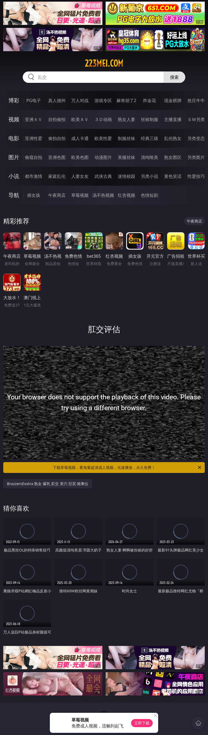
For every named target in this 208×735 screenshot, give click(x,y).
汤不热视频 (103, 195)
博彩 (13, 100)
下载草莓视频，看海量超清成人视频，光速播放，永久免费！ (127, 467)
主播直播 (172, 119)
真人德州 (57, 100)
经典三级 (149, 138)
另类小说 (149, 176)
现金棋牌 (172, 100)
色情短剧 (149, 195)
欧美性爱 (103, 138)
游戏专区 (103, 100)
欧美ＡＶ (80, 119)
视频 (13, 119)
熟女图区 (172, 157)
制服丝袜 (126, 138)
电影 (13, 138)
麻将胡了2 (126, 100)
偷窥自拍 (33, 157)
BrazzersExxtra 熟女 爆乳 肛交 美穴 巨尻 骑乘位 (48, 483)
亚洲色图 (57, 157)
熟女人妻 (126, 119)
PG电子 (33, 100)
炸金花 (149, 100)
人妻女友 (80, 176)
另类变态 (196, 138)
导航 (13, 195)
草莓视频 (80, 195)
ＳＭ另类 (196, 119)
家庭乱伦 (57, 176)
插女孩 (33, 195)
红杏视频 (126, 195)
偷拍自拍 (57, 138)
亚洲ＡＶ (33, 119)
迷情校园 (126, 176)
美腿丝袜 (126, 157)
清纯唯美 (149, 157)
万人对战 (80, 100)
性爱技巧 (196, 176)
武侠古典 (103, 176)
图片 (13, 157)
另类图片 (196, 157)
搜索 (174, 77)
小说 (13, 176)
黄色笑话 (172, 176)
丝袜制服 (149, 119)
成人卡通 (80, 138)
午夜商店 (57, 195)
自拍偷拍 (57, 119)
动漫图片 (103, 157)
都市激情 (33, 176)
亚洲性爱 (33, 138)
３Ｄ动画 (103, 119)
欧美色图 (80, 157)
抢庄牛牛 (196, 100)
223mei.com (104, 63)
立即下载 (142, 723)
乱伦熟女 (172, 138)
